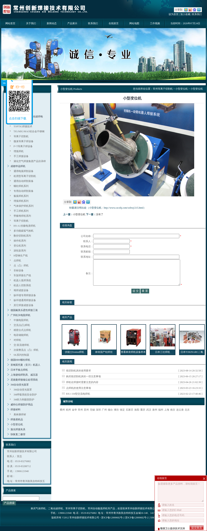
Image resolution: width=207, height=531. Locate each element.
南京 (172, 418)
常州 (80, 418)
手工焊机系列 (21, 210)
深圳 (98, 418)
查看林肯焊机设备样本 (133, 360)
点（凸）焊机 (21, 265)
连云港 (180, 418)
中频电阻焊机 (21, 320)
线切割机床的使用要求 (78, 378)
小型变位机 (17, 424)
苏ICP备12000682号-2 (137, 517)
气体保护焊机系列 (23, 205)
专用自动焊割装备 (23, 191)
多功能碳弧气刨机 (23, 230)
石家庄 (129, 418)
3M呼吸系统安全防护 (25, 394)
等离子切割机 (21, 136)
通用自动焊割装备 (23, 181)
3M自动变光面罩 (20, 384)
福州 (160, 418)
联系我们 (197, 14)
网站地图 (134, 23)
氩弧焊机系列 (21, 196)
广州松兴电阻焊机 (20, 315)
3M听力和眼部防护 (24, 399)
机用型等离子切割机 (25, 176)
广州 (104, 418)
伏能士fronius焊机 (74, 360)
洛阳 (136, 418)
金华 (74, 418)
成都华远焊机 (18, 166)
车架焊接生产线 (22, 275)
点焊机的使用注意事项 (78, 396)
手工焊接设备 (21, 156)
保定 (122, 418)
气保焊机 (41, 508)
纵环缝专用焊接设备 (25, 295)
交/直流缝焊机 (21, 345)
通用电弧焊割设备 (23, 171)
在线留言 (114, 23)
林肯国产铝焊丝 (104, 360)
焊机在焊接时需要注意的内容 (82, 390)
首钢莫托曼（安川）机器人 (25, 364)
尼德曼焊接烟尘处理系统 (24, 379)
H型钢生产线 (21, 255)
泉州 (154, 418)
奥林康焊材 (20, 414)
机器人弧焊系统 (22, 280)
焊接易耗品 (17, 419)
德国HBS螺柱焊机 (20, 359)
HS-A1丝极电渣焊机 (25, 225)
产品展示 (72, 23)
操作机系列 (20, 240)
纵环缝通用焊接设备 (25, 300)
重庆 (142, 418)
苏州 (86, 418)
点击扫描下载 (17, 118)
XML (153, 517)
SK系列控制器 (21, 354)
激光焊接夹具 (18, 429)
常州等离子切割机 (163, 88)
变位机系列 (20, 245)
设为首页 (173, 14)
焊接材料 (15, 409)
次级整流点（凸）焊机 (26, 349)
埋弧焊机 (19, 151)
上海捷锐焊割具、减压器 (24, 374)
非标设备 (19, 270)
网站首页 (10, 23)
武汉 (148, 418)
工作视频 (155, 23)
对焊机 (17, 340)
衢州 (62, 418)
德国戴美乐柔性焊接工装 (24, 310)
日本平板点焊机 (19, 369)
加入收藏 (185, 14)
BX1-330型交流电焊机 (78, 402)
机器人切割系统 (22, 285)
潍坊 (116, 418)
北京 (187, 418)
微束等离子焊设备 (23, 141)
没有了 (99, 214)
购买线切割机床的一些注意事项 (83, 384)
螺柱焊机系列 (21, 186)
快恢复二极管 (18, 434)
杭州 (68, 418)
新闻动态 (52, 23)
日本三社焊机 (162, 360)
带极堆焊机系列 (22, 215)
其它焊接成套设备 (23, 305)
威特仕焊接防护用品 (22, 404)
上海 (166, 418)
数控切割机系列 (22, 235)
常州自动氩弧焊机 (98, 508)
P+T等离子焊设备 (23, 146)
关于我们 (31, 23)
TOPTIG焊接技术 (23, 126)
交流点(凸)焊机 (22, 325)
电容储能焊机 (21, 335)
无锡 (92, 418)
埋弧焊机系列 (21, 200)
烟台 (110, 418)
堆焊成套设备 (21, 290)
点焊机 (17, 260)
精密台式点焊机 (22, 330)
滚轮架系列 (20, 250)
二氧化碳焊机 (55, 508)
